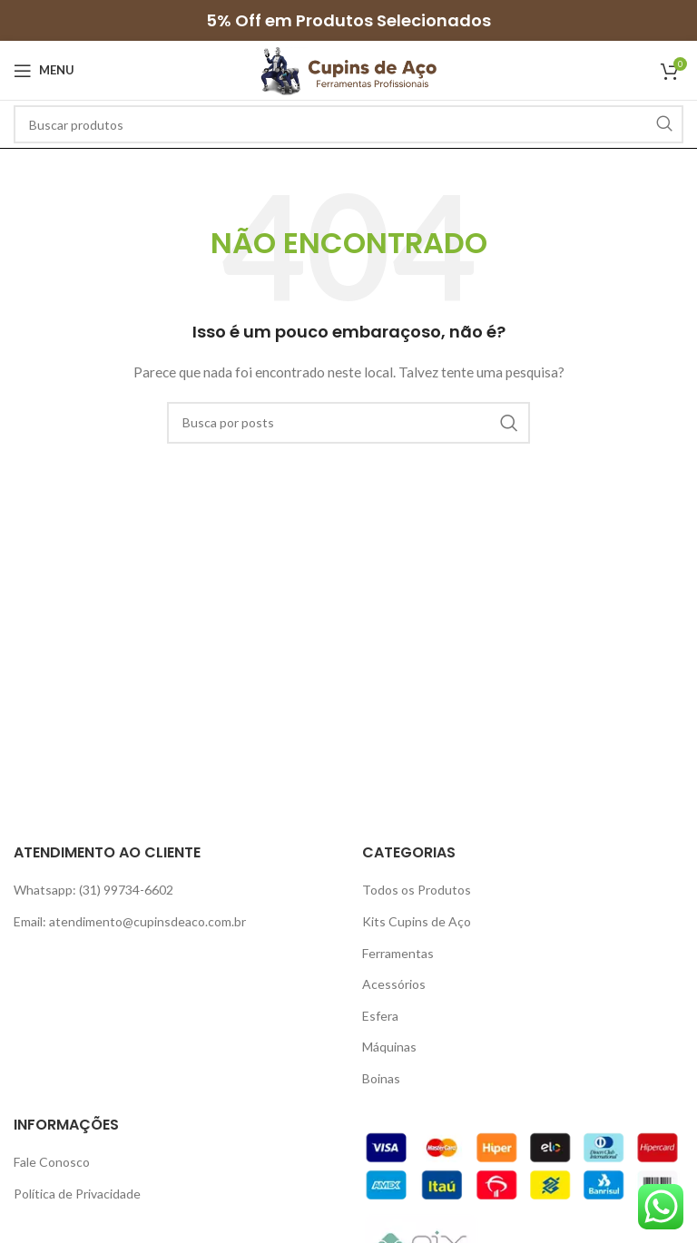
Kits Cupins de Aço (416, 921)
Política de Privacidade (77, 1193)
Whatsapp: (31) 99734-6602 (93, 889)
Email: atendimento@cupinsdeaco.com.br (130, 921)
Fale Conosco (52, 1162)
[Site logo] (348, 68)
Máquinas (389, 1046)
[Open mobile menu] (44, 71)
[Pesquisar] (348, 124)
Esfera (380, 1015)
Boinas (381, 1078)
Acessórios (394, 984)
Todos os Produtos (416, 889)
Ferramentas (398, 953)
